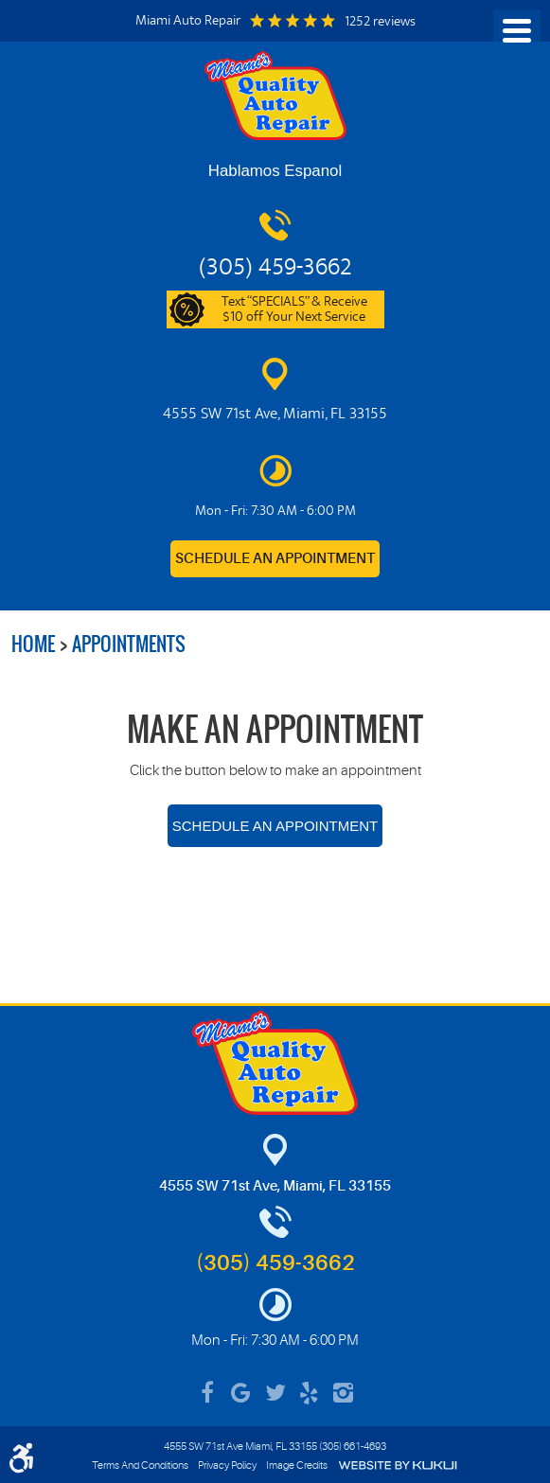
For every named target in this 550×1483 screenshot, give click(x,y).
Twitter (275, 1393)
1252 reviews (380, 22)
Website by (397, 1465)
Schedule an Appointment (275, 559)
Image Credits (297, 1465)
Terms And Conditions (140, 1465)
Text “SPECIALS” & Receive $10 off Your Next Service (294, 310)
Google (241, 1393)
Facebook (207, 1393)
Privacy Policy (227, 1465)
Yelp (309, 1393)
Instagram (343, 1393)
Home (33, 644)
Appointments (129, 644)
